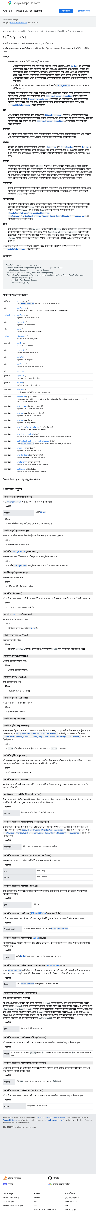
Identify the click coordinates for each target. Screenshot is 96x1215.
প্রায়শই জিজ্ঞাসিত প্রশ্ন (11, 1198)
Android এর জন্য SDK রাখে (13, 1206)
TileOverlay (67, 147)
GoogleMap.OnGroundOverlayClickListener (29, 213)
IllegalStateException (19, 105)
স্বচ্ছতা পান (21, 350)
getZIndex (21, 364)
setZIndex (21, 469)
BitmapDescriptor (53, 115)
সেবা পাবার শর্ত (70, 1210)
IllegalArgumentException (59, 96)
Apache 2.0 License (10, 1120)
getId (19, 329)
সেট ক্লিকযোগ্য (22, 406)
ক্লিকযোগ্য (21, 376)
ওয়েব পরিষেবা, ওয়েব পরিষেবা (45, 1210)
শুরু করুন (66, 11)
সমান (19, 301)
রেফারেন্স (80, 31)
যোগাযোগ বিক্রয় (84, 11)
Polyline (51, 147)
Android (7, 10)
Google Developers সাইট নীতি (55, 1120)
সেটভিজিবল (22, 462)
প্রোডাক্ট (11, 31)
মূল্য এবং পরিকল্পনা (72, 1198)
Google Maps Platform (26, 31)
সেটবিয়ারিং (21, 397)
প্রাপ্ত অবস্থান (22, 336)
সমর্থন (67, 1206)
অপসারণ (20, 390)
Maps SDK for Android (29, 10)
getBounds (21, 315)
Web (36, 1206)
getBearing (21, 308)
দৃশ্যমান (20, 383)
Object (43, 512)
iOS (35, 1202)
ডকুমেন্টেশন (41, 31)
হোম (4, 31)
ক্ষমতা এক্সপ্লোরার (9, 1202)
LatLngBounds (63, 85)
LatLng (74, 66)
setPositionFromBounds (26, 441)
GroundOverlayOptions (39, 99)
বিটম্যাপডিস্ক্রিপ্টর (32, 427)
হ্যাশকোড (20, 371)
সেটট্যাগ (20, 448)
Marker (85, 147)
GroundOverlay (27, 303)
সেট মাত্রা (20, 413)
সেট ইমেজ (21, 427)
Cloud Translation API (18, 23)
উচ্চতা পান (21, 322)
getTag (20, 343)
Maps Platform (26, 3)
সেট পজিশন (21, 434)
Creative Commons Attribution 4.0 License (50, 1117)
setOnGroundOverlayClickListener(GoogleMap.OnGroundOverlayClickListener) (46, 216)
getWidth (20, 357)
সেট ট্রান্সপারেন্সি (23, 455)
